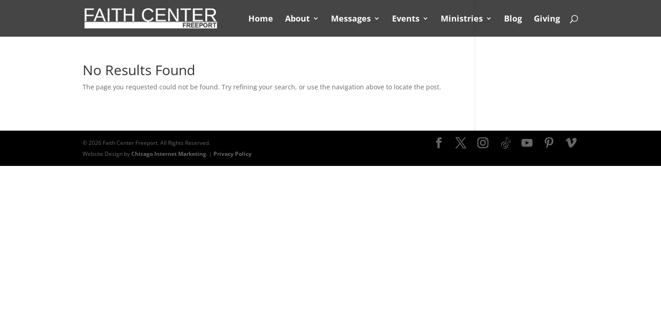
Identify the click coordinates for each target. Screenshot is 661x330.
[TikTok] (506, 143)
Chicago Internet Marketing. (169, 154)
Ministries (462, 19)
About (297, 19)
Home (260, 19)
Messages (351, 19)
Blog (513, 19)
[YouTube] (526, 143)
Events (406, 19)
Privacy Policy (232, 154)
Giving (547, 19)
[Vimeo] (571, 143)
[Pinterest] (549, 143)
